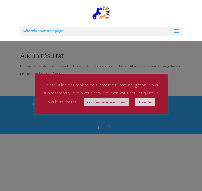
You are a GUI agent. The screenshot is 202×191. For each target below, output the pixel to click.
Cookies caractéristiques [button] (106, 102)
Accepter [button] (145, 102)
